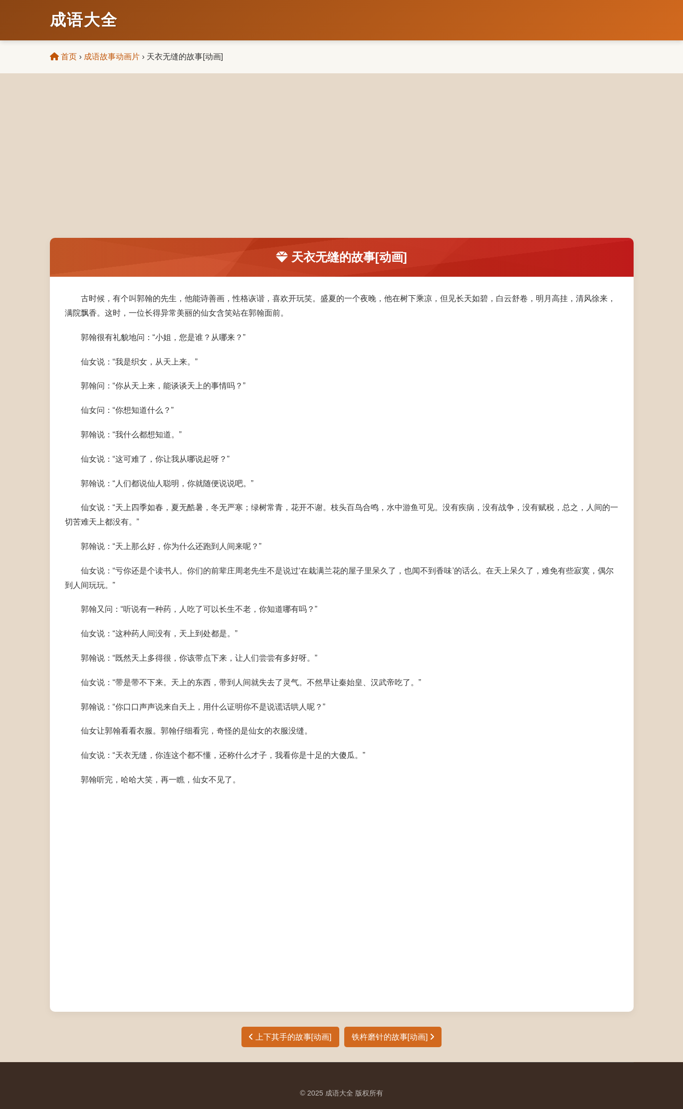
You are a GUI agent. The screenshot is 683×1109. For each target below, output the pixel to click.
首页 (63, 56)
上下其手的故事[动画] (290, 1037)
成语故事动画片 (112, 56)
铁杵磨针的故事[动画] (393, 1037)
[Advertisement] (341, 163)
